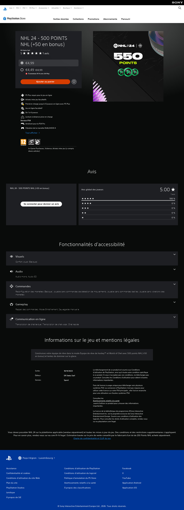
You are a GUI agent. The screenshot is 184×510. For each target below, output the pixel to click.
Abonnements (110, 16)
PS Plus (32, 8)
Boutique (66, 8)
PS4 (24, 8)
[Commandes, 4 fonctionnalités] (92, 287)
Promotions (93, 16)
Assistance (78, 8)
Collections (78, 16)
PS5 (17, 8)
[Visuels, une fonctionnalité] (92, 256)
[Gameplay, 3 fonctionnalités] (92, 303)
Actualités (55, 8)
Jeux (10, 8)
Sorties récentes (61, 16)
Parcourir (125, 16)
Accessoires (43, 8)
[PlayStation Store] (15, 15)
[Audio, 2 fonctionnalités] (92, 271)
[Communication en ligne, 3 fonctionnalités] (92, 318)
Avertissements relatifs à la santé (106, 398)
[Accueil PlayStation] (5, 8)
